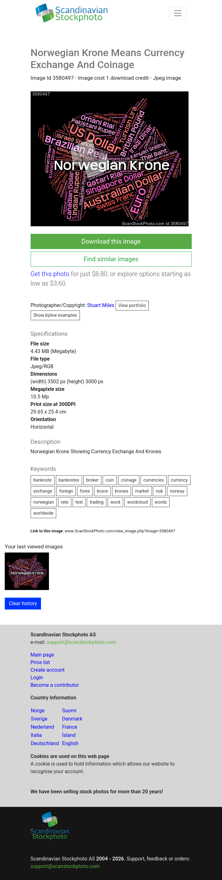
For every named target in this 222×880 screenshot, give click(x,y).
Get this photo (50, 274)
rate (65, 502)
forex (85, 491)
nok (159, 491)
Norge (38, 711)
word (115, 502)
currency (179, 480)
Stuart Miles (118, 305)
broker (92, 480)
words (161, 502)
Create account (48, 670)
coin (109, 480)
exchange (42, 491)
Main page (42, 655)
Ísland (68, 735)
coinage (128, 480)
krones (121, 491)
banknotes (69, 480)
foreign (66, 491)
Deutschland (45, 743)
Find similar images (111, 259)
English (70, 743)
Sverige (39, 719)
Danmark (72, 719)
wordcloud (137, 502)
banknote (42, 480)
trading (97, 502)
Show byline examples (55, 315)
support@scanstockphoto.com (81, 642)
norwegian (43, 502)
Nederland (42, 727)
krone (102, 491)
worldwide (43, 513)
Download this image (111, 241)
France (69, 727)
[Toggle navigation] (178, 13)
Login (37, 677)
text (79, 502)
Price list (40, 662)
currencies (153, 480)
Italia (36, 735)
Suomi (69, 711)
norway (177, 491)
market (142, 491)
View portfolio (132, 305)
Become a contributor (55, 685)
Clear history (23, 603)
